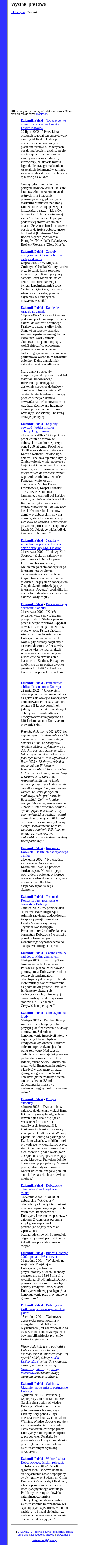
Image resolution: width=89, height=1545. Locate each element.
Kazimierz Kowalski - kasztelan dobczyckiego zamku (44, 851)
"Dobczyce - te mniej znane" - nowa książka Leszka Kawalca (43, 124)
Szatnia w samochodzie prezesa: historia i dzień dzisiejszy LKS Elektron (41, 544)
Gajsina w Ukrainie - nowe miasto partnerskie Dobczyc (44, 1387)
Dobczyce (18, 12)
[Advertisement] (44, 62)
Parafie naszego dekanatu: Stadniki (44, 606)
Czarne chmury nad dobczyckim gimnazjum (43, 954)
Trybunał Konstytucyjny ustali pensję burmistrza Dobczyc (39, 900)
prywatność (63, 1534)
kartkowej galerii (32, 1369)
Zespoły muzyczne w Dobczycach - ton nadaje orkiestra (41, 255)
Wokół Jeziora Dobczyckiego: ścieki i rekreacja (43, 1460)
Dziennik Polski (32, 120)
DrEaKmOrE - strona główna (34, 1531)
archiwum (41, 114)
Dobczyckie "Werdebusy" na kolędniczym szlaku (41, 1189)
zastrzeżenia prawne (42, 1534)
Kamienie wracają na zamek (40, 309)
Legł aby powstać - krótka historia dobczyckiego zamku (39, 427)
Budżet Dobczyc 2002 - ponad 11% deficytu (44, 1255)
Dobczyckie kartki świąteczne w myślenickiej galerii (43, 1309)
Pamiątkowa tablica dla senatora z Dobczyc (41, 685)
